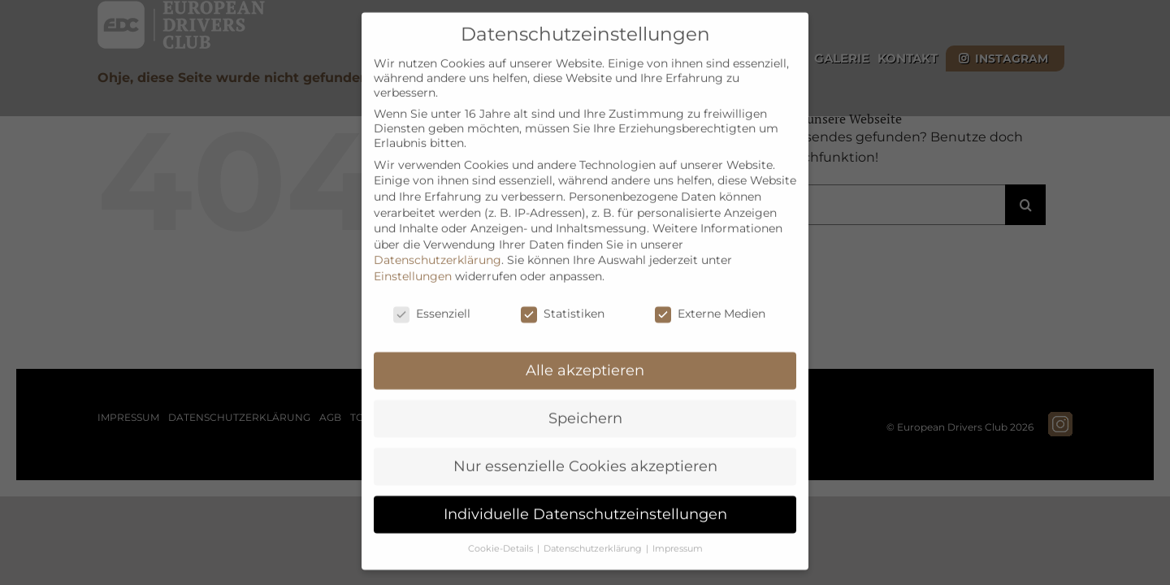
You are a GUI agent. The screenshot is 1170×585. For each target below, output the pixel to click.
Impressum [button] (677, 528)
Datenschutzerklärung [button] (594, 528)
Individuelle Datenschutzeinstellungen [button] (585, 493)
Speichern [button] (585, 397)
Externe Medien (710, 293)
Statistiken (562, 293)
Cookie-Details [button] (501, 528)
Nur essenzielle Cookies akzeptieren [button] (585, 445)
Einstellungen (413, 256)
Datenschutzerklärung (437, 239)
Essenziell (431, 293)
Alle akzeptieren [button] (585, 349)
